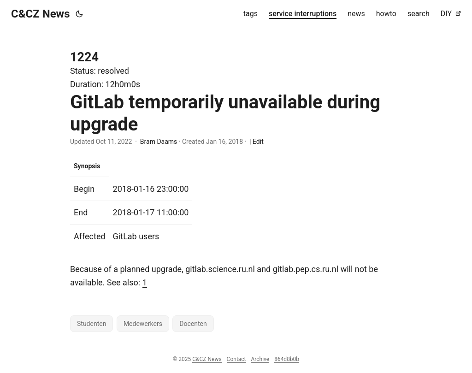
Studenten (91, 323)
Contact (236, 359)
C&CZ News (40, 13)
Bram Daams (158, 141)
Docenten (192, 323)
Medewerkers (143, 323)
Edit (258, 141)
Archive (260, 359)
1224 (84, 57)
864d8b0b (286, 359)
